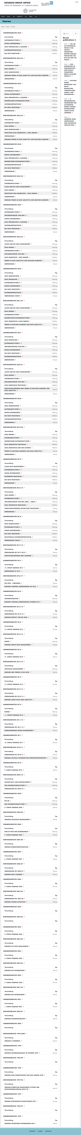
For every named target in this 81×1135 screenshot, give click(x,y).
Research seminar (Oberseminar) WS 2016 (20, 586)
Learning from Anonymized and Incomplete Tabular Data (70, 122)
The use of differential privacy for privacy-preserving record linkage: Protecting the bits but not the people (70, 52)
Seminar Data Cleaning (13, 874)
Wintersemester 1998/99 (13, 1058)
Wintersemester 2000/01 (13, 1011)
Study (7, 26)
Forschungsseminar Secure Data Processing (22, 508)
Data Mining (9, 69)
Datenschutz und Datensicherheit (17, 782)
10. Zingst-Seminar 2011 (14, 742)
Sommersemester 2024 (12, 144)
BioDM (7, 641)
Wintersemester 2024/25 (13, 115)
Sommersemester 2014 (12, 649)
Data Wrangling (11, 279)
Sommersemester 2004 (12, 927)
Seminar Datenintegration (15, 1019)
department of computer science (25, 5)
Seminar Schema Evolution (15, 902)
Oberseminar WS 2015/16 (14, 614)
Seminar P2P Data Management (16, 946)
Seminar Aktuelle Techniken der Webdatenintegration (25, 758)
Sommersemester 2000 (12, 1023)
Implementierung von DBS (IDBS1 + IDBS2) (20, 502)
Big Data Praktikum (12, 53)
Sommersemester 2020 (12, 398)
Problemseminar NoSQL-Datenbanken (19, 730)
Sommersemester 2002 (12, 975)
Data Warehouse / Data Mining (16, 257)
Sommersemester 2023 (12, 205)
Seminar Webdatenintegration (16, 847)
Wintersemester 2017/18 (13, 545)
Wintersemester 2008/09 (13, 812)
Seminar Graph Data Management (18, 645)
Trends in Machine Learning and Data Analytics (23, 324)
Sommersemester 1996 (12, 1116)
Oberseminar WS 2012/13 (14, 696)
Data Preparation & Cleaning (16, 47)
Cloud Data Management (14, 466)
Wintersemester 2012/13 (13, 689)
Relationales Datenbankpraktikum (18, 537)
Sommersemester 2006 (12, 879)
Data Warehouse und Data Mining (18, 448)
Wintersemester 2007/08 (13, 840)
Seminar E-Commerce (12, 1041)
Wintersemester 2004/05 (13, 917)
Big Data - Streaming (12, 583)
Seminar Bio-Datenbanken (14, 970)
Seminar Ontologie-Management (17, 819)
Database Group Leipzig (17, 2)
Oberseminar (9, 79)
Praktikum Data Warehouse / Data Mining (21, 133)
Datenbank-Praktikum (13, 476)
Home (3, 26)
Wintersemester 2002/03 (13, 963)
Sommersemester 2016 (12, 591)
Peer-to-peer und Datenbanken (16, 831)
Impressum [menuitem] (48, 1131)
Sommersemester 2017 (12, 560)
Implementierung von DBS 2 (15, 215)
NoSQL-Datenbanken (12, 286)
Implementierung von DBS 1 (15, 254)
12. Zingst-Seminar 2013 (14, 684)
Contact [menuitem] (40, 1131)
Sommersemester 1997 (12, 1094)
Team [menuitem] (30, 16)
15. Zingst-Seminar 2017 (14, 568)
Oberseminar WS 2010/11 (14, 755)
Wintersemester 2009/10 (13, 775)
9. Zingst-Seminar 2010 (13, 770)
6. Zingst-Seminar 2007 (13, 859)
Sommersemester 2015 (12, 622)
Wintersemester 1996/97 (13, 1106)
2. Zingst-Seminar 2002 (13, 982)
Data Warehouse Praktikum (15, 385)
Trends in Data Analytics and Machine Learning (23, 260)
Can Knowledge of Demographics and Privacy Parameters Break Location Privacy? (70, 70)
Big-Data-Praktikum (12, 416)
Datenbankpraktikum (13, 50)
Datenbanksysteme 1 (12, 65)
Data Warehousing (12, 72)
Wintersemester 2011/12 (13, 720)
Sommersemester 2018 (12, 516)
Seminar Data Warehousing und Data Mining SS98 (24, 1075)
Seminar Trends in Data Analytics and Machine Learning (26, 75)
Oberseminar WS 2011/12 (14, 727)
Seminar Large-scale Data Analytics (18, 700)
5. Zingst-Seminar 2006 (13, 886)
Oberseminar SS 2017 (12, 571)
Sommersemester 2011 (12, 735)
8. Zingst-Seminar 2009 (13, 807)
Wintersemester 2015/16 (13, 607)
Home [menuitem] (2, 16)
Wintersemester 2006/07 (13, 864)
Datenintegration (11, 598)
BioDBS (7, 712)
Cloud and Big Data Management (17, 187)
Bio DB (7, 801)
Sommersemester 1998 (12, 1068)
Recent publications (68, 38)
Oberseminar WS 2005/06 (14, 898)
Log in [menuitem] (76, 2)
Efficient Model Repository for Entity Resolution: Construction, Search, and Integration (70, 87)
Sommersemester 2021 (12, 333)
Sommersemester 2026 (12, 33)
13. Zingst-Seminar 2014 (14, 657)
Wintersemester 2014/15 (13, 634)
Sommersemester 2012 (12, 704)
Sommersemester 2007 (12, 852)
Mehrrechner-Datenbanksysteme (17, 101)
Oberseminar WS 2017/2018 (15, 552)
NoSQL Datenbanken (12, 43)
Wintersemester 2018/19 (13, 488)
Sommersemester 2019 (12, 459)
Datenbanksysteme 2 (12, 40)
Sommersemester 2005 (12, 907)
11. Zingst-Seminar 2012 (14, 715)
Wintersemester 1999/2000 (14, 1034)
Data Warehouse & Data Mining (17, 321)
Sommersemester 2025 (12, 83)
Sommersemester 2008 (12, 824)
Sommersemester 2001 (12, 999)
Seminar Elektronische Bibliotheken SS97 (20, 1101)
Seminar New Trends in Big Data (17, 672)
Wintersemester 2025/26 (13, 58)
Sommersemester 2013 (12, 677)
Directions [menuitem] (32, 1131)
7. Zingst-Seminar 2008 (13, 835)
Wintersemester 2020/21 (13, 365)
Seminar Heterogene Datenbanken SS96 (19, 1123)
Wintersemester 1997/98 (13, 1080)
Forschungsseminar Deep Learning (18, 556)
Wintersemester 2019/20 (13, 427)
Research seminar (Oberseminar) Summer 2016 (22, 602)
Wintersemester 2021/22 (13, 301)
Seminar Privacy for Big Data (16, 617)
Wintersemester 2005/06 (13, 891)
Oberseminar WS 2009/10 (14, 789)
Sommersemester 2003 (12, 951)
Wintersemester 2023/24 (13, 176)
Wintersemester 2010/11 (13, 747)
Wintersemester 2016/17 (13, 576)
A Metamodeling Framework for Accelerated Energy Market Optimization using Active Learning (70, 106)
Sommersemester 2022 (12, 269)
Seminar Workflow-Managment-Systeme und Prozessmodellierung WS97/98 (22, 1088)
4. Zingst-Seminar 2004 (13, 934)
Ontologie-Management (14, 669)
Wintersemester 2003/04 (13, 939)
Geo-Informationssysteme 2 (15, 785)
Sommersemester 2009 (12, 793)
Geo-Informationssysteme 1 (15, 804)
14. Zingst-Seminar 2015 (14, 629)
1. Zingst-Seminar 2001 (13, 1007)
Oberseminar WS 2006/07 (14, 871)
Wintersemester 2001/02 (13, 987)
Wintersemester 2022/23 (13, 237)
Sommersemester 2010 (12, 763)
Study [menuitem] (8, 16)
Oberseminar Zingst (12, 296)
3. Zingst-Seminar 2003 (13, 958)
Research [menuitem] (19, 16)
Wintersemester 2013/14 (13, 662)
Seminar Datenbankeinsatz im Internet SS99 (21, 1053)
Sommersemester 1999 (12, 1046)
